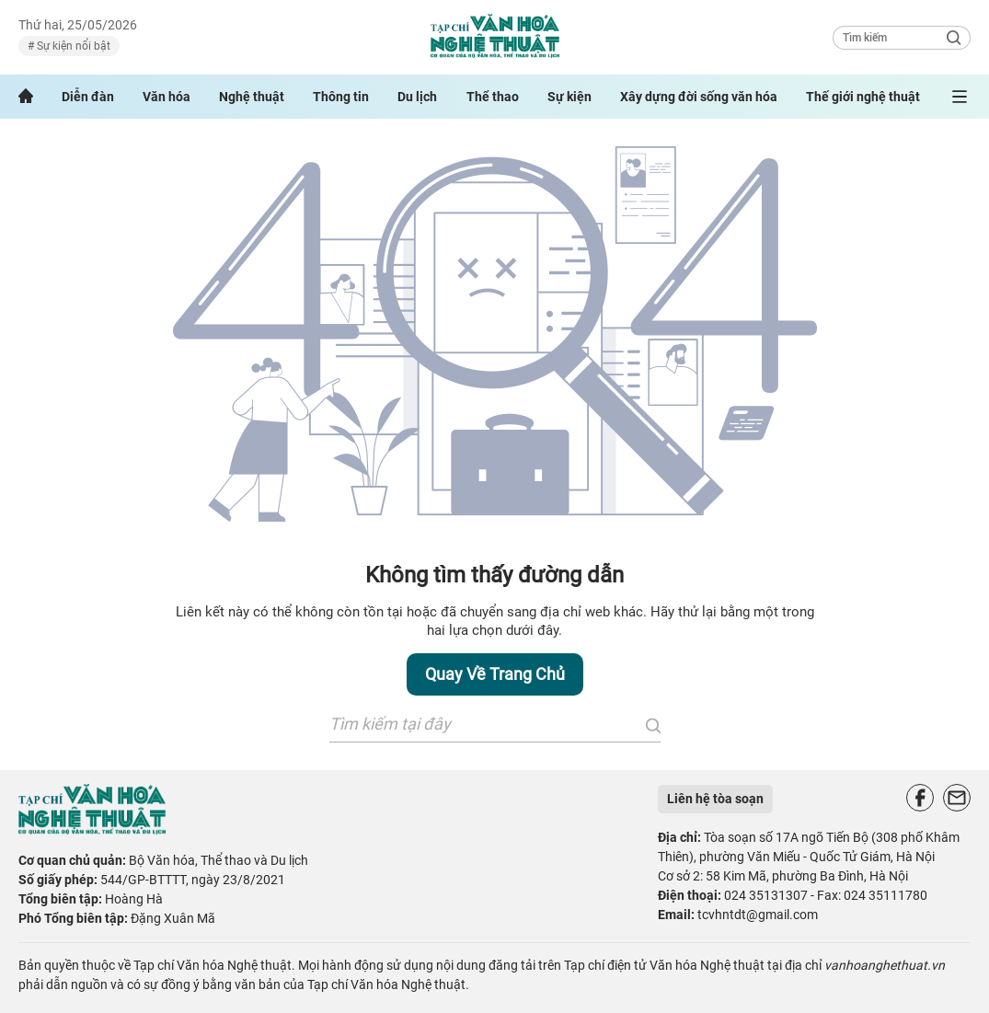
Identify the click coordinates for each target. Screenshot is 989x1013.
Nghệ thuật (251, 96)
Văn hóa (166, 96)
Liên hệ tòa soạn (715, 798)
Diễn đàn (88, 96)
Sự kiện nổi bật (72, 46)
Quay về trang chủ (495, 674)
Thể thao (492, 96)
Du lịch (417, 96)
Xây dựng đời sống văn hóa (698, 96)
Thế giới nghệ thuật (863, 96)
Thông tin (341, 96)
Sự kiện (569, 96)
